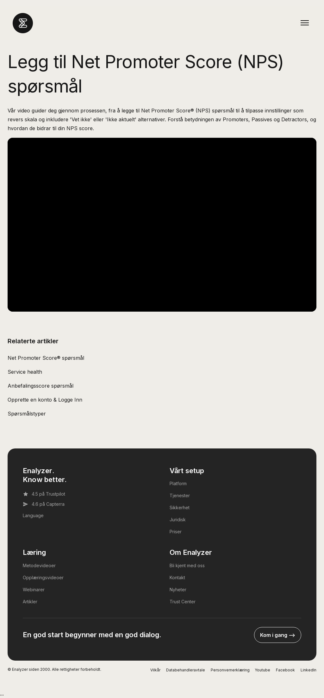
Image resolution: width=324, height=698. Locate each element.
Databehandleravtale (185, 670)
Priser (176, 531)
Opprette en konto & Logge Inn (45, 400)
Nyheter (178, 589)
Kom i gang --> (277, 635)
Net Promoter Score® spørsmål (46, 358)
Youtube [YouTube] (262, 670)
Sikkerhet (180, 507)
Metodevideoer (39, 565)
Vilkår (155, 670)
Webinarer (34, 589)
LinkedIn (308, 670)
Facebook (285, 670)
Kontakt (177, 577)
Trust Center (183, 601)
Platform (178, 483)
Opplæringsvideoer (43, 577)
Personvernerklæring (230, 670)
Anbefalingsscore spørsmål (40, 386)
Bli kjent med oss (187, 565)
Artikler (30, 601)
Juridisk (178, 519)
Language (33, 515)
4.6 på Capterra (44, 504)
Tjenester (180, 495)
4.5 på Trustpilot (44, 494)
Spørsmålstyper (27, 413)
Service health (25, 372)
